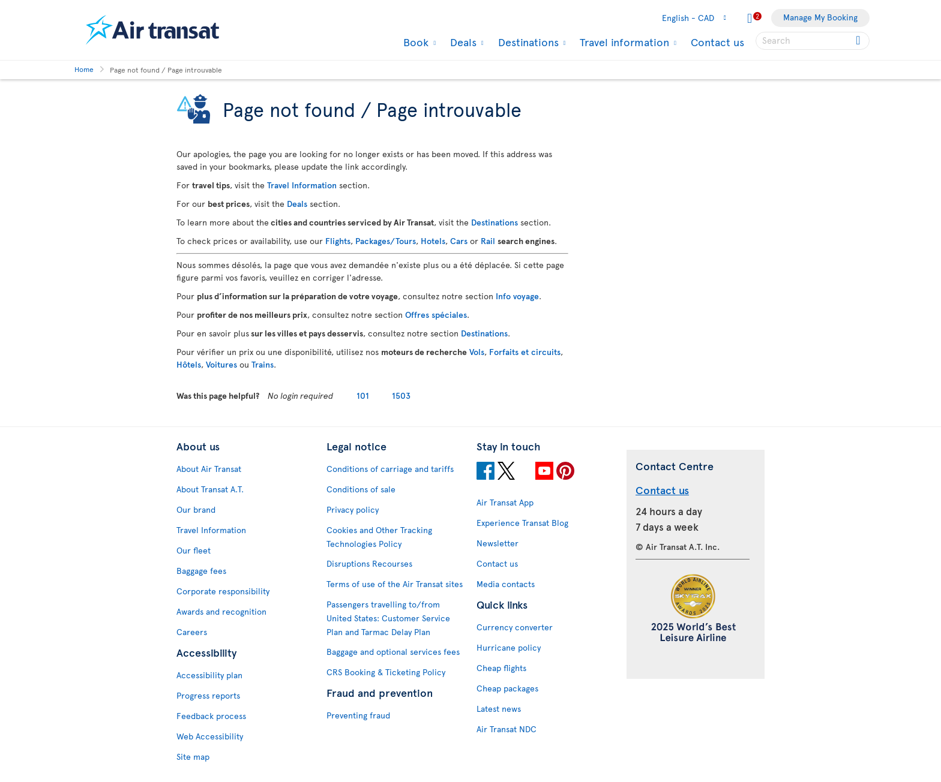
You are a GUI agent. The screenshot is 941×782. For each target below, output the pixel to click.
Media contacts (506, 583)
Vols (476, 351)
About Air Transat (208, 468)
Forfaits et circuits (525, 351)
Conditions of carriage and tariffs (390, 468)
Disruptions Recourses (369, 563)
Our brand (195, 509)
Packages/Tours (385, 240)
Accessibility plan (209, 675)
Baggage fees (201, 570)
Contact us (717, 41)
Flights (337, 240)
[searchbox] (813, 41)
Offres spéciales (436, 314)
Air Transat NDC (507, 729)
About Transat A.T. (210, 489)
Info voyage (517, 296)
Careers (191, 631)
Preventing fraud (358, 715)
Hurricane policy (509, 647)
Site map (192, 756)
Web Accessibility (209, 736)
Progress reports (208, 695)
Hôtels (188, 364)
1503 (401, 395)
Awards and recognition (221, 611)
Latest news (499, 708)
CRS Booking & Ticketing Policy (385, 672)
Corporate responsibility (222, 591)
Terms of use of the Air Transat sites (394, 583)
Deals (462, 42)
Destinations (527, 42)
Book (414, 42)
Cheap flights (501, 667)
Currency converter (515, 627)
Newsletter (498, 543)
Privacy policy (352, 509)
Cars (458, 240)
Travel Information (302, 185)
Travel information (623, 42)
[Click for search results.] (859, 41)
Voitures (221, 364)
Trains (262, 364)
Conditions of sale (360, 489)
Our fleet (193, 550)
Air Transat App (505, 502)
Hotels (433, 240)
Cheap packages (507, 688)
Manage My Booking (820, 17)
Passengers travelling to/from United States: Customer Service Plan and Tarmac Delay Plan (388, 617)
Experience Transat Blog (522, 522)
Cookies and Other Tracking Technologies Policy (379, 536)
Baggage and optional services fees (393, 651)
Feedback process (211, 715)
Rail (488, 240)
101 (362, 395)
